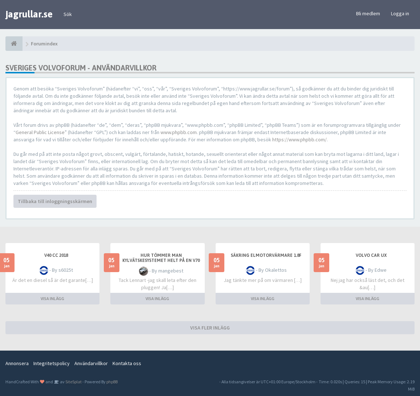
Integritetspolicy (51, 363)
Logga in (400, 13)
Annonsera (17, 363)
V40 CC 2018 (56, 255)
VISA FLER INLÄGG (210, 327)
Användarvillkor (91, 363)
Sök (68, 14)
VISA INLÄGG (52, 298)
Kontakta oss (127, 363)
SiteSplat (73, 381)
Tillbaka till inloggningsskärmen (55, 201)
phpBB (112, 381)
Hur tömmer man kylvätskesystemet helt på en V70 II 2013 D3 (161, 260)
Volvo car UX (371, 255)
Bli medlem (368, 13)
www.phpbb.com (178, 132)
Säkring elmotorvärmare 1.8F (266, 255)
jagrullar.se (29, 14)
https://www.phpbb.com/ (299, 139)
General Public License (40, 132)
